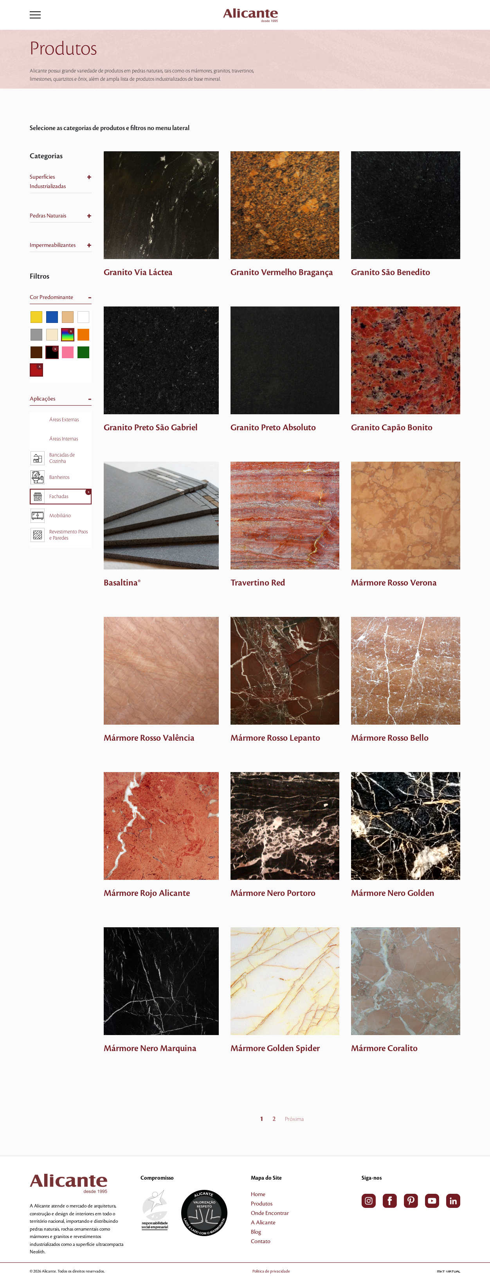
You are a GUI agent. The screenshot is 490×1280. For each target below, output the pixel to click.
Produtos (261, 1204)
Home (258, 1194)
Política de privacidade (271, 1271)
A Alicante (263, 1223)
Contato (260, 1241)
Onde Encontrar (270, 1213)
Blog (256, 1232)
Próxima (294, 1119)
